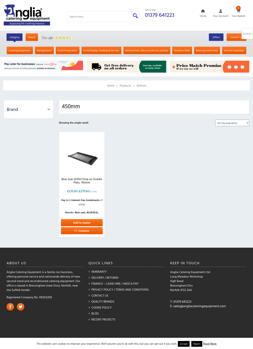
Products (125, 85)
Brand (31, 37)
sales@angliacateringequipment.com (199, 306)
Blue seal (80, 212)
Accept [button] (183, 344)
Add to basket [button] (81, 223)
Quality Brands (102, 301)
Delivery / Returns (104, 277)
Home (110, 85)
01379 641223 (160, 14)
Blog (95, 313)
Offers (216, 37)
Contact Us (236, 37)
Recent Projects (103, 319)
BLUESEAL (93, 212)
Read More (210, 344)
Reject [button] (197, 344)
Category (14, 37)
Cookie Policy (101, 307)
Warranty (99, 271)
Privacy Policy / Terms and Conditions (120, 289)
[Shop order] (232, 123)
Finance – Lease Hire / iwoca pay (115, 283)
